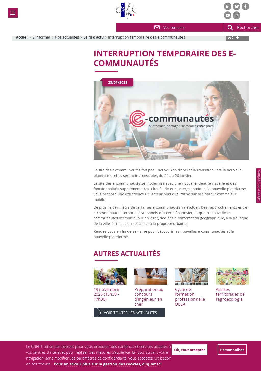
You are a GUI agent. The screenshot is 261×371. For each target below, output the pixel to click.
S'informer (41, 37)
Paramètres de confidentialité (259, 185)
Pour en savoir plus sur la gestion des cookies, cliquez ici (108, 364)
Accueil (22, 37)
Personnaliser (232, 349)
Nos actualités (67, 37)
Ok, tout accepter (189, 349)
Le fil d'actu (93, 37)
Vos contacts (169, 27)
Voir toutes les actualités (130, 312)
